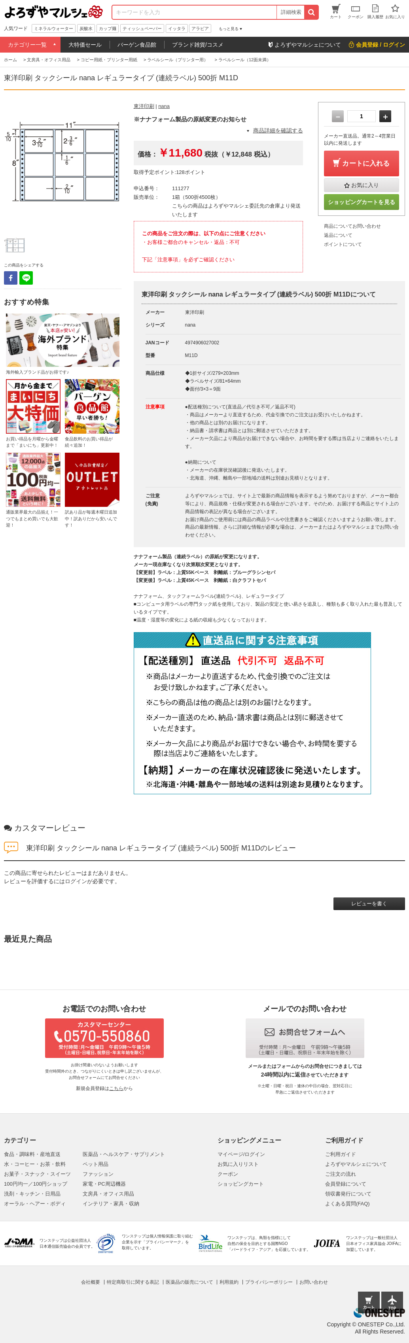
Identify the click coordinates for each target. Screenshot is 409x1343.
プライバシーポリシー (269, 1282)
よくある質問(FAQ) (347, 1204)
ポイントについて (343, 244)
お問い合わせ (313, 1282)
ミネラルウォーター (53, 28)
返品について (338, 235)
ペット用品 (95, 1164)
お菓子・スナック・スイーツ (37, 1174)
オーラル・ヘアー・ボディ (35, 1204)
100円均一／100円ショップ (35, 1184)
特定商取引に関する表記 (133, 1282)
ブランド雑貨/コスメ (197, 45)
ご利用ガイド (340, 1154)
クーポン (228, 1174)
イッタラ (177, 28)
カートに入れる (366, 163)
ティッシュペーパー (142, 28)
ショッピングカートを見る (361, 202)
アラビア (200, 28)
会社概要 (90, 1282)
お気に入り (365, 185)
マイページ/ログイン (241, 1154)
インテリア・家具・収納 (111, 1204)
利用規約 (229, 1282)
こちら (116, 1088)
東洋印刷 (144, 106)
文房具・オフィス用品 (108, 1194)
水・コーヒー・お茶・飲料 (35, 1164)
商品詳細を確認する (278, 130)
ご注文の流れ (340, 1174)
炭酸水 (86, 28)
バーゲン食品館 (136, 45)
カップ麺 (107, 28)
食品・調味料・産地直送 (32, 1154)
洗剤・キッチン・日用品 (32, 1194)
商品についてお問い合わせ (352, 226)
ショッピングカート (241, 1184)
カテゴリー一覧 (27, 45)
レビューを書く (369, 904)
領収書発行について (348, 1194)
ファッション (98, 1174)
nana (164, 106)
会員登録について (345, 1184)
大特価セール (85, 45)
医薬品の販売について (189, 1282)
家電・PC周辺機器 (104, 1184)
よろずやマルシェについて (356, 1164)
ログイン (76, 881)
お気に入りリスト (238, 1164)
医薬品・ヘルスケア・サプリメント (124, 1154)
